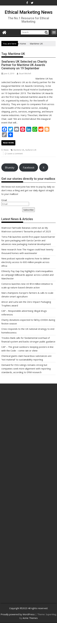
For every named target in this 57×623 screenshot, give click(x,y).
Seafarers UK (30, 150)
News (6, 150)
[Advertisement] (28, 424)
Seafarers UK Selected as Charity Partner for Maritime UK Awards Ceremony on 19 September (24, 65)
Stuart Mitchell (24, 73)
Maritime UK (19, 150)
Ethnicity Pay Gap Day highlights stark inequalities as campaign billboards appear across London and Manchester (27, 275)
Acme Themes (30, 617)
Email (4, 200)
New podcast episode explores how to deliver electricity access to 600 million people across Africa (25, 262)
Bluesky (9, 167)
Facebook (28, 167)
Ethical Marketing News (28, 12)
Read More (8, 143)
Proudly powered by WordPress (18, 614)
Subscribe (28, 209)
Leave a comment (15, 153)
